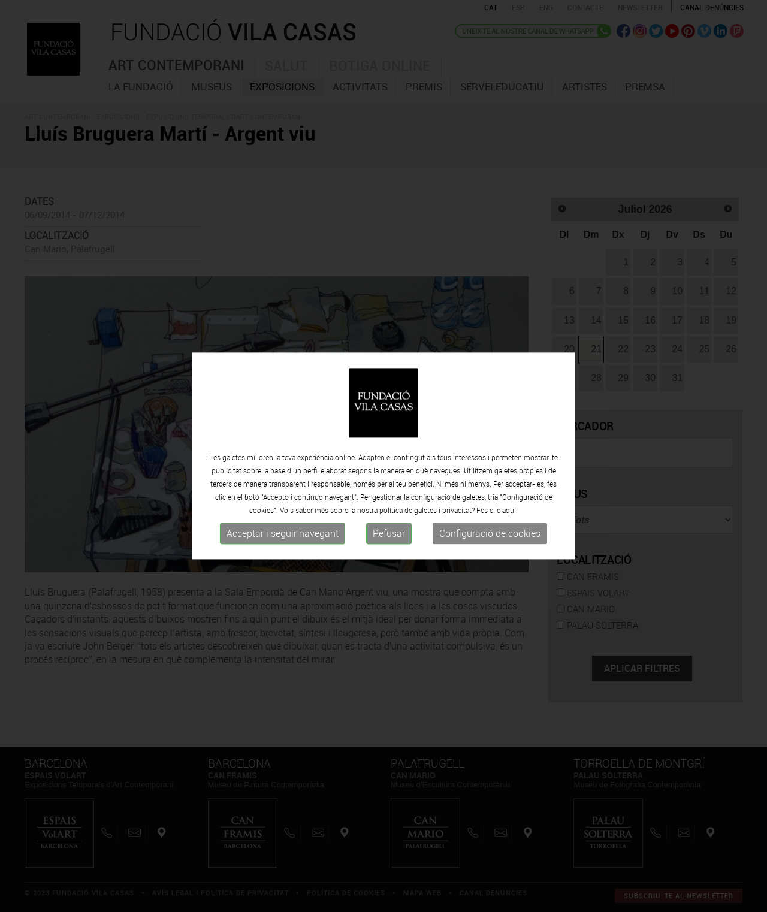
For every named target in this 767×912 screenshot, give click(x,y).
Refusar (389, 533)
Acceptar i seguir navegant (283, 533)
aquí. (510, 510)
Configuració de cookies (489, 533)
